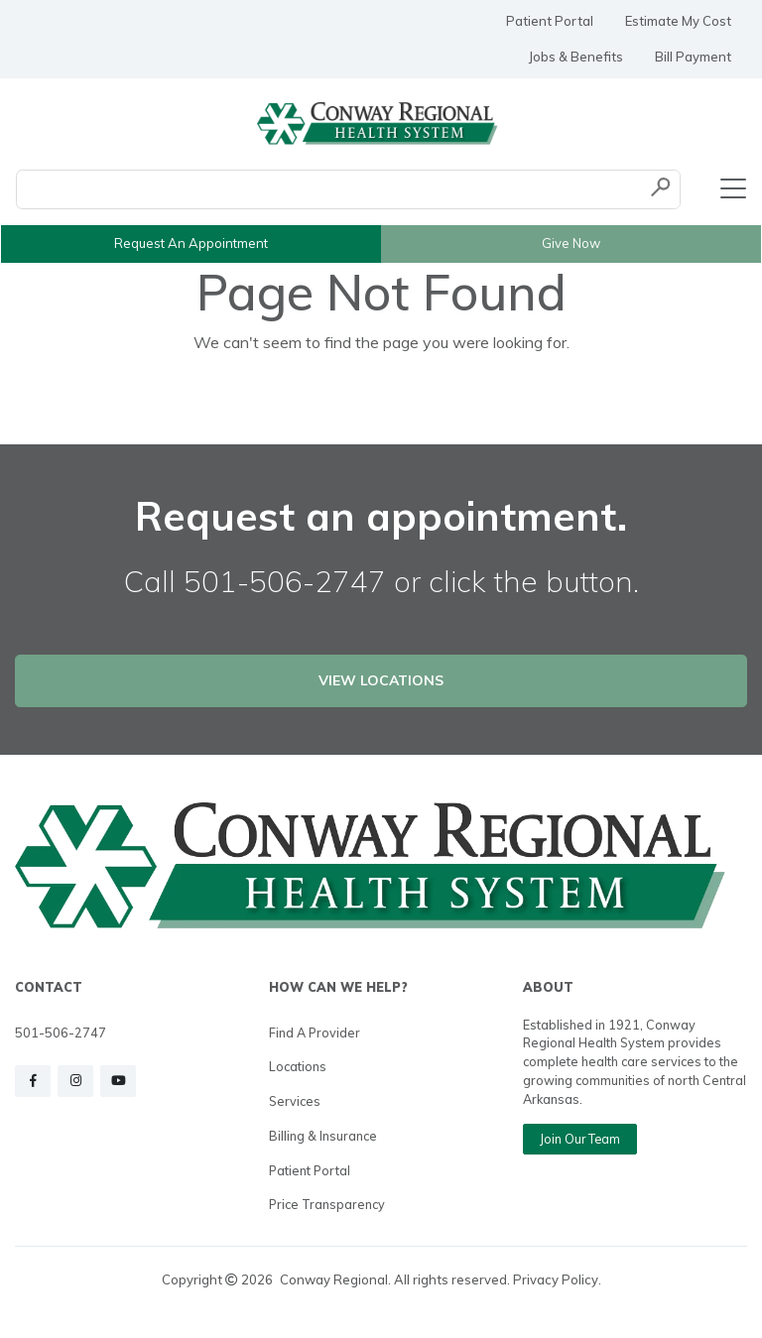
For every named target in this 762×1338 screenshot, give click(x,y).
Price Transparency (327, 1204)
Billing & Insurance (323, 1136)
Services (294, 1101)
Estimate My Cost (678, 21)
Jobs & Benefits (576, 56)
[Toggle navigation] (733, 189)
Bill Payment (693, 56)
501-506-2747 (60, 1032)
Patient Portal (549, 21)
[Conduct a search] (329, 189)
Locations (297, 1066)
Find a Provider (314, 1032)
